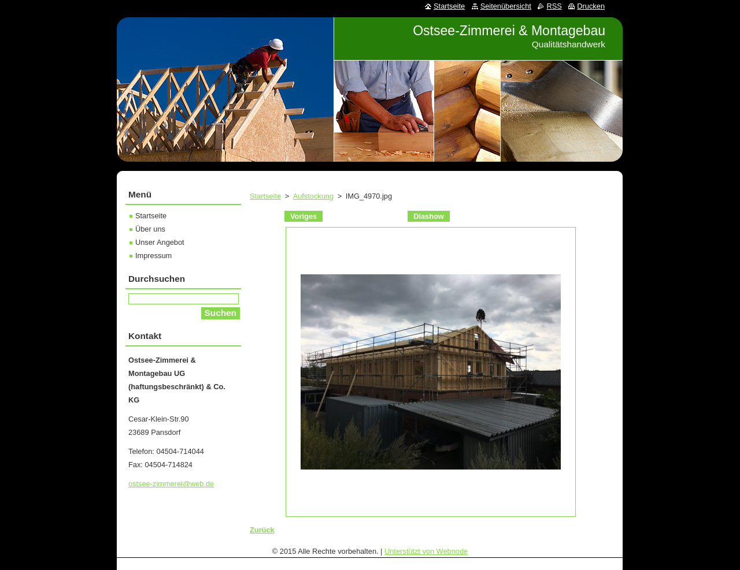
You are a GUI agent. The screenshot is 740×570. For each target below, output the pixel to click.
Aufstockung (313, 196)
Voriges (303, 216)
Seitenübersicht (505, 6)
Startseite (265, 196)
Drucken (591, 6)
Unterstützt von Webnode (426, 551)
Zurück (262, 530)
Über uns (150, 229)
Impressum (153, 255)
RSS (553, 6)
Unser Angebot (159, 242)
